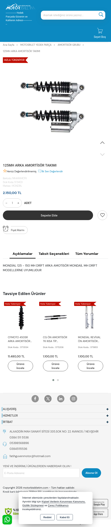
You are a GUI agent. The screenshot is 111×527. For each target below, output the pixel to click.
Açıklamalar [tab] (22, 253)
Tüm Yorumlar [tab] (86, 253)
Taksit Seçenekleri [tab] (54, 253)
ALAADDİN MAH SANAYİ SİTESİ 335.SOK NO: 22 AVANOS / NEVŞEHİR (54, 431)
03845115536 (18, 449)
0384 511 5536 (19, 437)
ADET (28, 203)
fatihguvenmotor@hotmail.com (30, 456)
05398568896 (19, 443)
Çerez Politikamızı (58, 505)
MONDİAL (17, 185)
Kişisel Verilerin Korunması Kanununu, (64, 501)
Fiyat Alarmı (13, 229)
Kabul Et (65, 517)
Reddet (47, 517)
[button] (102, 143)
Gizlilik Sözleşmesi (33, 505)
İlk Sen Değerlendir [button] (50, 171)
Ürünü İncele (20, 366)
